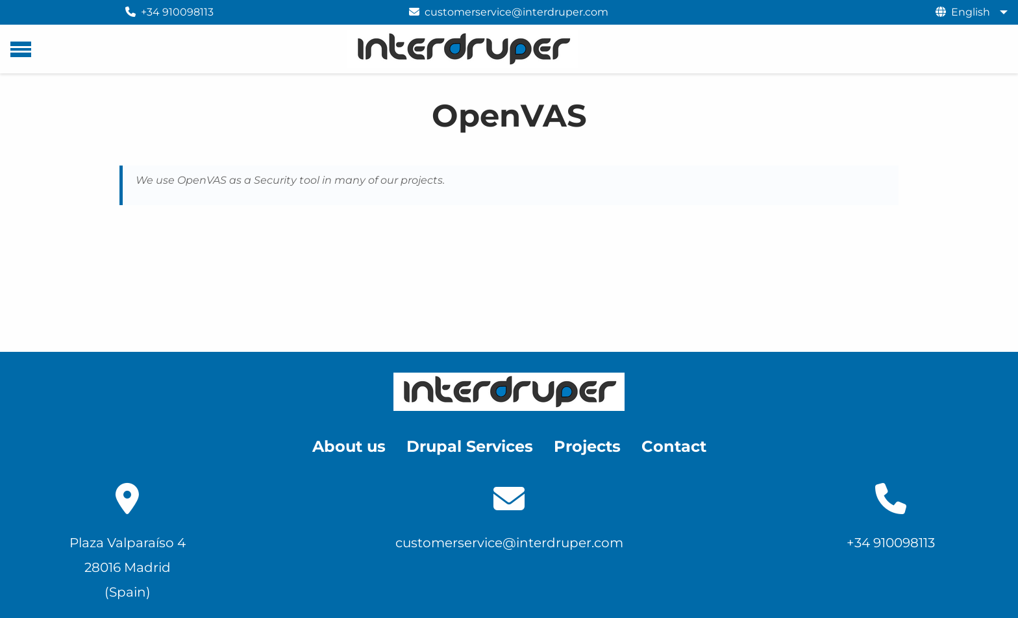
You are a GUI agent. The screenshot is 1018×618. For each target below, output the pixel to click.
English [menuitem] (970, 12)
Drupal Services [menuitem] (469, 446)
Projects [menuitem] (587, 446)
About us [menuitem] (349, 446)
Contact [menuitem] (673, 446)
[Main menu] (20, 49)
